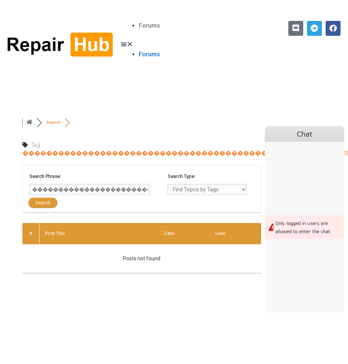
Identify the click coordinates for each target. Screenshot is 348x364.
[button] (174, 44)
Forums (149, 25)
